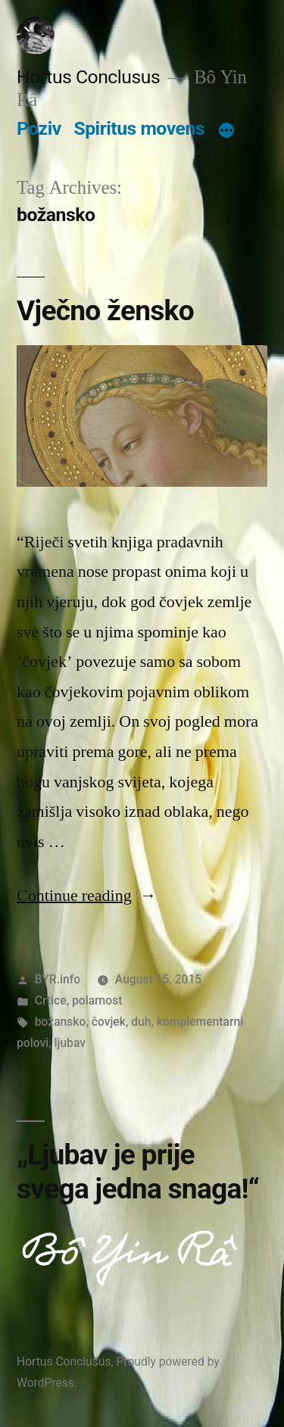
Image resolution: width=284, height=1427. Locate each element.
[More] (226, 132)
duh (141, 1021)
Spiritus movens (138, 128)
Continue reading (87, 895)
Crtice (51, 1000)
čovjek (109, 1021)
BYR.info (57, 979)
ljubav (70, 1043)
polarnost (97, 1000)
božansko (60, 1021)
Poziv (39, 128)
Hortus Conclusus (88, 77)
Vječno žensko (105, 310)
